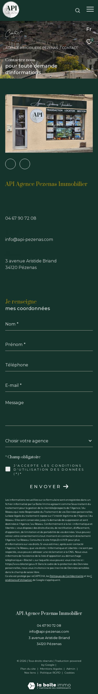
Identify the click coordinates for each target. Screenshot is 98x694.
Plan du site (28, 668)
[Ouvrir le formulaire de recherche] (77, 10)
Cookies (69, 672)
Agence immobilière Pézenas (31, 48)
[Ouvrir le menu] (90, 9)
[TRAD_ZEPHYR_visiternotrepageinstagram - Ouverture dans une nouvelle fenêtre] (25, 164)
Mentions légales (51, 668)
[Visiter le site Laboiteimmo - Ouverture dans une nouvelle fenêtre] (49, 682)
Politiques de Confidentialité (66, 576)
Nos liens (30, 672)
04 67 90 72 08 (20, 218)
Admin (71, 668)
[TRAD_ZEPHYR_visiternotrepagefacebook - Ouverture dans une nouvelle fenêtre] (10, 164)
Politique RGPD (50, 672)
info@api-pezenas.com (29, 239)
